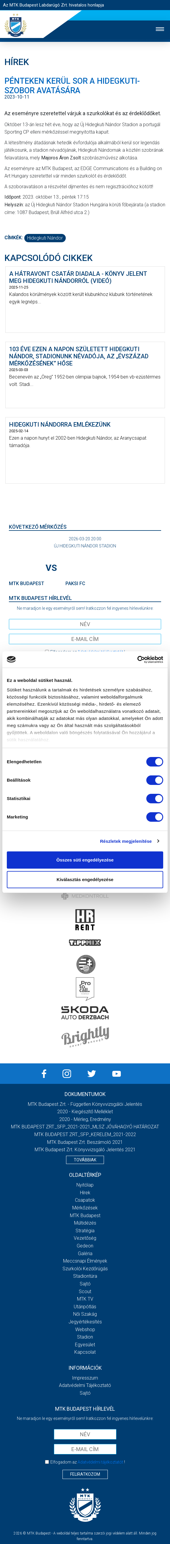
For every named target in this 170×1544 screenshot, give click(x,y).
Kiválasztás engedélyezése (85, 879)
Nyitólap (85, 1185)
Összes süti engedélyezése (84, 859)
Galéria (85, 1253)
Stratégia (85, 1230)
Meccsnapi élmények (85, 1261)
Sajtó (85, 1284)
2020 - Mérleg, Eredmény (85, 1119)
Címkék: (13, 237)
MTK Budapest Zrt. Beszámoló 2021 (85, 1142)
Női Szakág (85, 1314)
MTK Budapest (85, 1215)
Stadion (85, 1337)
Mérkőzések (85, 1208)
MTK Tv (85, 1299)
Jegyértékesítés (85, 1322)
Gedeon (85, 1246)
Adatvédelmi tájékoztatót (100, 1462)
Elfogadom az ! (87, 1462)
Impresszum (85, 1378)
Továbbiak (85, 1159)
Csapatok (85, 1200)
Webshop (85, 1329)
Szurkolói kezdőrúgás (85, 1268)
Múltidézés (85, 1223)
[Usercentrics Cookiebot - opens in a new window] (137, 659)
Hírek (85, 1192)
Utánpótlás (85, 1306)
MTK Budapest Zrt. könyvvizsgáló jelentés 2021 (85, 1149)
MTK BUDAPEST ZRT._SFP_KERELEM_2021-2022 (85, 1134)
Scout (85, 1291)
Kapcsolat (85, 1352)
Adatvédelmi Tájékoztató (85, 1385)
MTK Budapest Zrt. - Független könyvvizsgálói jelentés (85, 1104)
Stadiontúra (85, 1276)
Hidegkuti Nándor (45, 238)
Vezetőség (85, 1238)
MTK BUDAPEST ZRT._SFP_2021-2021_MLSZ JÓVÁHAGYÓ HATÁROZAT (85, 1127)
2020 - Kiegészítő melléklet (85, 1111)
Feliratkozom (85, 1474)
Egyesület (85, 1344)
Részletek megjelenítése (126, 841)
